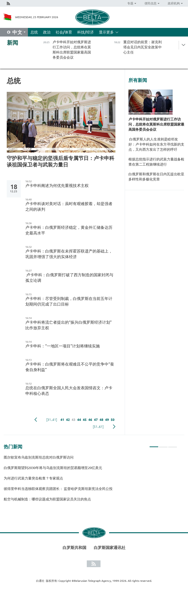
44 (79, 420)
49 (107, 420)
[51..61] (98, 427)
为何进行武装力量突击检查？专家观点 (33, 478)
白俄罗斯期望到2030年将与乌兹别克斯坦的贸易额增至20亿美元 (53, 468)
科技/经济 (85, 32)
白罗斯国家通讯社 (109, 547)
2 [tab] (163, 445)
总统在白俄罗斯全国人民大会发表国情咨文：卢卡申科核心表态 (68, 391)
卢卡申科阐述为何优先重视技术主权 (57, 185)
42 (68, 420)
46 (90, 420)
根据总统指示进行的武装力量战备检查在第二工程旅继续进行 (156, 161)
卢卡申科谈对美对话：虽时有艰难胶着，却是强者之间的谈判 (68, 206)
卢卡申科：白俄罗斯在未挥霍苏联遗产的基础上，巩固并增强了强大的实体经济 (68, 254)
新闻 (12, 43)
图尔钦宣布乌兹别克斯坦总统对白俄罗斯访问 (39, 457)
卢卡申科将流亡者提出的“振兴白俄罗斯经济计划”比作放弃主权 (68, 325)
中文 (17, 32)
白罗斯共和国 (74, 547)
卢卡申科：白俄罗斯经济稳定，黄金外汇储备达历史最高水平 (68, 230)
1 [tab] (154, 445)
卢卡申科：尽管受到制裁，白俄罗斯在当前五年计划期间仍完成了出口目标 (68, 301)
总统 (34, 32)
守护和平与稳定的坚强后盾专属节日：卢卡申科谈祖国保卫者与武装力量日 (60, 161)
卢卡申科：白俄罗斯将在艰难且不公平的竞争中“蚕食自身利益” (69, 367)
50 (112, 420)
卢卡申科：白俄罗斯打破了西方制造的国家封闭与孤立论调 (69, 278)
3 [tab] (172, 445)
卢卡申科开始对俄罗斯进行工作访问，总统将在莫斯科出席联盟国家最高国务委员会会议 (156, 124)
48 (101, 420)
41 (62, 420)
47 (96, 420)
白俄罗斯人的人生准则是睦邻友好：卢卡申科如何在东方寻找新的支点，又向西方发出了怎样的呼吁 (156, 144)
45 (85, 420)
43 (73, 420)
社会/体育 (64, 32)
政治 (46, 32)
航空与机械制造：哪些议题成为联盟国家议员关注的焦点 (47, 499)
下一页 (114, 426)
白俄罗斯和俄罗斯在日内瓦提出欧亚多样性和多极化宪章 (156, 176)
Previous (35, 419)
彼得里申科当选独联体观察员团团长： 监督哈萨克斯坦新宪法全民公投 (58, 489)
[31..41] (51, 420)
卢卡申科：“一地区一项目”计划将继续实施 (62, 346)
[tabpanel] (90, 480)
